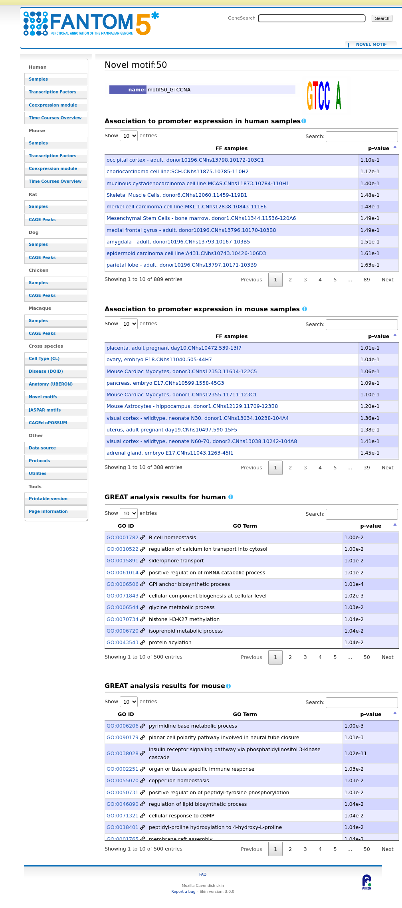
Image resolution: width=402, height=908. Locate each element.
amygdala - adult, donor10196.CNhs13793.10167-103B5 (178, 242)
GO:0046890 (123, 804)
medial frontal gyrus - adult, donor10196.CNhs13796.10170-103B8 (191, 230)
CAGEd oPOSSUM (48, 423)
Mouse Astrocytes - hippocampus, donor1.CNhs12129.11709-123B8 (192, 406)
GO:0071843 (123, 596)
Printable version (48, 499)
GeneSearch (241, 18)
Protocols (39, 461)
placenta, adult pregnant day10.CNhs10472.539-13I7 (174, 348)
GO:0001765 (123, 839)
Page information (48, 511)
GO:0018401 (123, 827)
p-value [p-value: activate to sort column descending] (378, 148)
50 (367, 657)
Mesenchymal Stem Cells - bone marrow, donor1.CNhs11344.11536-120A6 (201, 218)
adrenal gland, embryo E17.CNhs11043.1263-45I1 (170, 453)
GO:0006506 (123, 584)
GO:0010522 (123, 549)
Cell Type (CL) (44, 358)
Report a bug (183, 891)
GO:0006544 (123, 607)
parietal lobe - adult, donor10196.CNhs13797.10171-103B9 (182, 265)
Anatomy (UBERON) (51, 384)
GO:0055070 (123, 780)
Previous (251, 280)
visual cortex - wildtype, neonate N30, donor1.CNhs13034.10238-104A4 (198, 418)
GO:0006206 (123, 726)
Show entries (131, 135)
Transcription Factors (52, 92)
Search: (352, 136)
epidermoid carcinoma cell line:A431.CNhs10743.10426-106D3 (186, 253)
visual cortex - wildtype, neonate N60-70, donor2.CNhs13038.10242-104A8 (202, 441)
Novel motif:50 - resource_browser (86, 19)
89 (367, 280)
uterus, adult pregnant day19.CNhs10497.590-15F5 (172, 430)
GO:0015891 (123, 561)
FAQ (202, 874)
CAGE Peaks (42, 220)
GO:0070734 (123, 619)
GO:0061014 (123, 573)
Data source (42, 448)
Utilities (37, 473)
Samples (38, 79)
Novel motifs (43, 397)
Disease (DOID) (46, 371)
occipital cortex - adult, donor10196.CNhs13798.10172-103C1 (185, 160)
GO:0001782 (123, 537)
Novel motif (371, 45)
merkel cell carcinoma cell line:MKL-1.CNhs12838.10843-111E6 (187, 207)
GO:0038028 (123, 753)
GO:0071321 (123, 816)
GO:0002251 (123, 769)
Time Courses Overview (55, 118)
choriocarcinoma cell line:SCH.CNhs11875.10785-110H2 (178, 171)
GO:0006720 (123, 631)
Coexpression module (53, 105)
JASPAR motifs (45, 410)
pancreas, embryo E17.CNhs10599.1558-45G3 (165, 383)
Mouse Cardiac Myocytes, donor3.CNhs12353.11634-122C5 (182, 371)
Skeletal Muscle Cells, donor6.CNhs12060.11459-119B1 (177, 195)
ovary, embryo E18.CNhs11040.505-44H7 (159, 359)
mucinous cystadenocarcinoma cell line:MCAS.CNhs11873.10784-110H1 (198, 183)
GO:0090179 (123, 737)
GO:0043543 (123, 642)
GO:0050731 (123, 792)
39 (367, 468)
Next (387, 280)
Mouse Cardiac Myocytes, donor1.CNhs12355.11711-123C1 (182, 395)
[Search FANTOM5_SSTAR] (312, 18)
